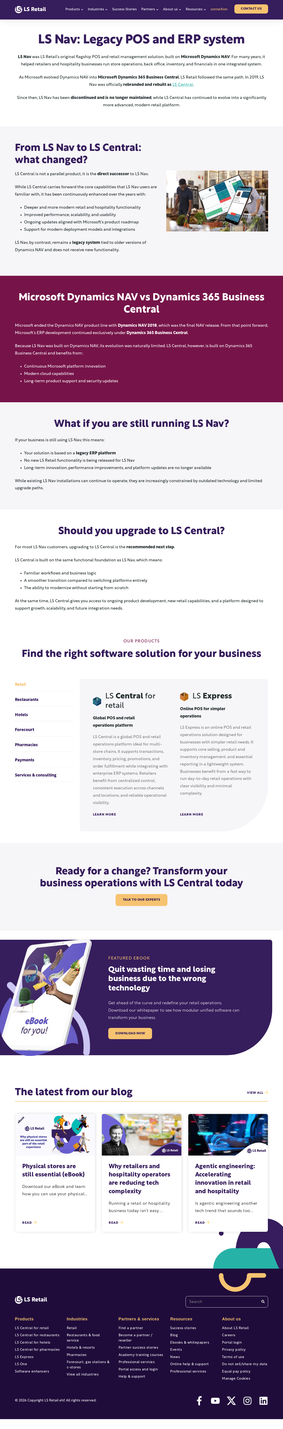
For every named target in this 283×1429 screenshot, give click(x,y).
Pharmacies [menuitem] (76, 1354)
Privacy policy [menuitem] (233, 1354)
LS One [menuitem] (20, 1370)
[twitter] (231, 1410)
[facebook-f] (199, 1410)
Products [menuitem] (24, 1319)
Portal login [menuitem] (231, 1345)
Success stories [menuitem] (182, 1328)
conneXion (219, 9)
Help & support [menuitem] (131, 1379)
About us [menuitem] (231, 1319)
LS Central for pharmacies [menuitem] (36, 1354)
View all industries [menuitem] (82, 1376)
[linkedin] (263, 1410)
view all (257, 1093)
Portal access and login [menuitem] (137, 1370)
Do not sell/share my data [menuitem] (243, 1370)
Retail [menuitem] (71, 1328)
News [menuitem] (174, 1362)
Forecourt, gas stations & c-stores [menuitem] (89, 1365)
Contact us (251, 9)
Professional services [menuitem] (135, 1362)
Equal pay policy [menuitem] (235, 1379)
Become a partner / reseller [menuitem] (141, 1337)
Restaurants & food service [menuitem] (88, 1337)
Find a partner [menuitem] (130, 1328)
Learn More (104, 814)
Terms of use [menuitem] (232, 1362)
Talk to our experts (141, 900)
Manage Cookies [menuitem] (235, 1387)
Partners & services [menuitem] (138, 1319)
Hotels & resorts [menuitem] (80, 1345)
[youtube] (215, 1410)
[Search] (263, 1301)
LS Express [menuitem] (23, 1362)
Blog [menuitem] (173, 1337)
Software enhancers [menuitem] (31, 1379)
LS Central (182, 85)
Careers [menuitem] (228, 1337)
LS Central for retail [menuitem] (30, 1328)
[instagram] (247, 1410)
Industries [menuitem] (76, 1319)
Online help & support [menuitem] (188, 1370)
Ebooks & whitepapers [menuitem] (188, 1345)
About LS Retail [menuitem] (234, 1328)
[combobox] (227, 1302)
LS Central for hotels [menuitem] (31, 1345)
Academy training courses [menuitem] (140, 1354)
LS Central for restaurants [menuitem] (35, 1337)
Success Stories (124, 9)
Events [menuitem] (175, 1354)
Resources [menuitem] (180, 1319)
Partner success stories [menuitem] (137, 1345)
